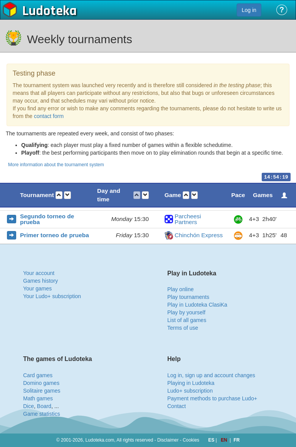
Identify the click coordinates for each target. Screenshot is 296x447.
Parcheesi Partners (188, 219)
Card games (37, 375)
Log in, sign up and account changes (211, 375)
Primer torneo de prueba (54, 235)
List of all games (186, 320)
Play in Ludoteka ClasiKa (197, 305)
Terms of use (182, 328)
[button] (59, 195)
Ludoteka (49, 11)
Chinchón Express (199, 235)
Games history (40, 281)
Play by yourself (186, 312)
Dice (28, 406)
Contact (176, 406)
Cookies (191, 440)
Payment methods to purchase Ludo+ (212, 398)
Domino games (41, 383)
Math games (38, 398)
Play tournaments (188, 297)
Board (44, 406)
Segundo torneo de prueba (47, 219)
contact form (49, 116)
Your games (37, 288)
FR (237, 440)
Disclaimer (168, 440)
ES (211, 440)
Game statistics (41, 414)
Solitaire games (42, 391)
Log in (249, 10)
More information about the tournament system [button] (56, 164)
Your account (38, 273)
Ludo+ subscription (190, 391)
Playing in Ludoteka (190, 383)
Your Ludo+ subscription (52, 296)
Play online (180, 289)
